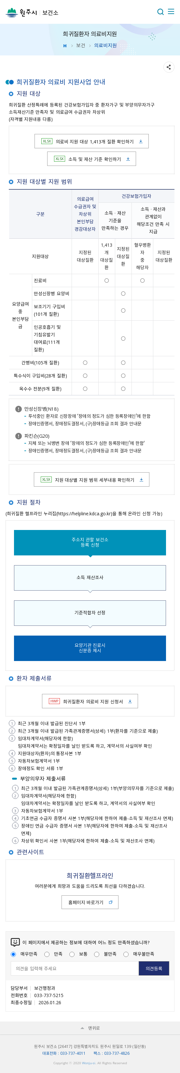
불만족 (105, 953)
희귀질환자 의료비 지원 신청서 (86, 701)
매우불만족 (138, 953)
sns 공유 (168, 67)
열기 (160, 12)
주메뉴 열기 (170, 11)
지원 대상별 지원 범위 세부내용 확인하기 (87, 480)
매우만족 (24, 953)
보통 (78, 953)
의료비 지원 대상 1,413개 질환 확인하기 (87, 141)
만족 (53, 953)
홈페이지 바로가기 (86, 902)
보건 (80, 45)
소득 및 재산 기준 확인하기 (87, 159)
